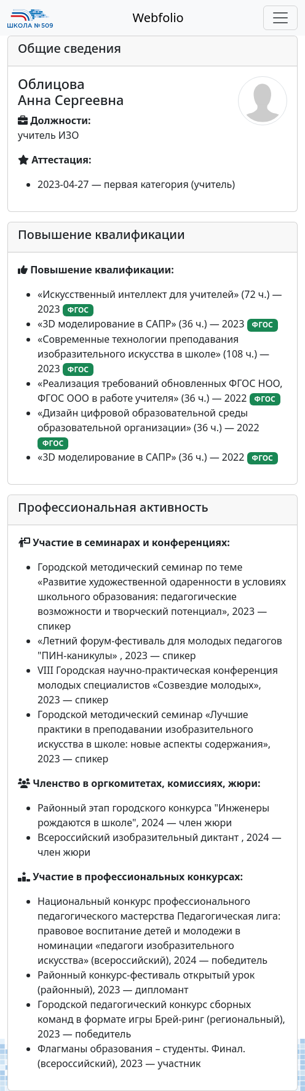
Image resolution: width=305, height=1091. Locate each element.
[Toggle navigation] (280, 18)
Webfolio (157, 17)
